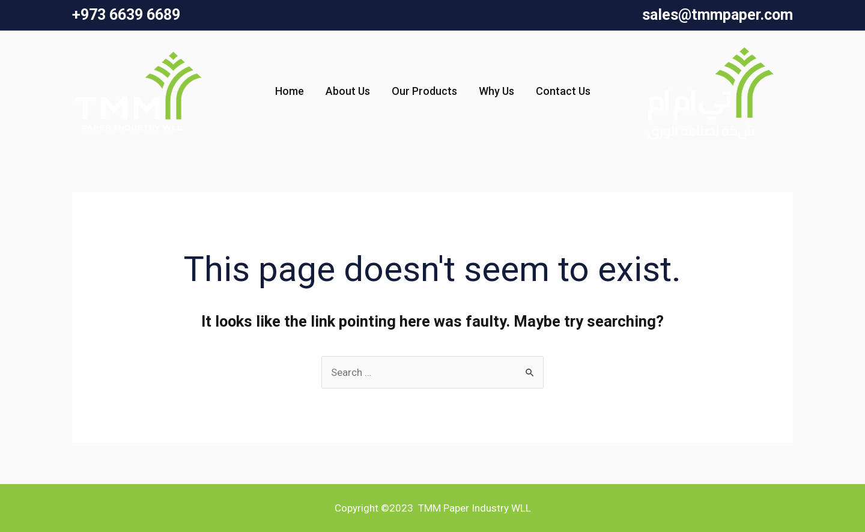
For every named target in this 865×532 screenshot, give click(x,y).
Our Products (424, 91)
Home (289, 91)
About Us (348, 91)
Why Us (496, 91)
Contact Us (563, 91)
